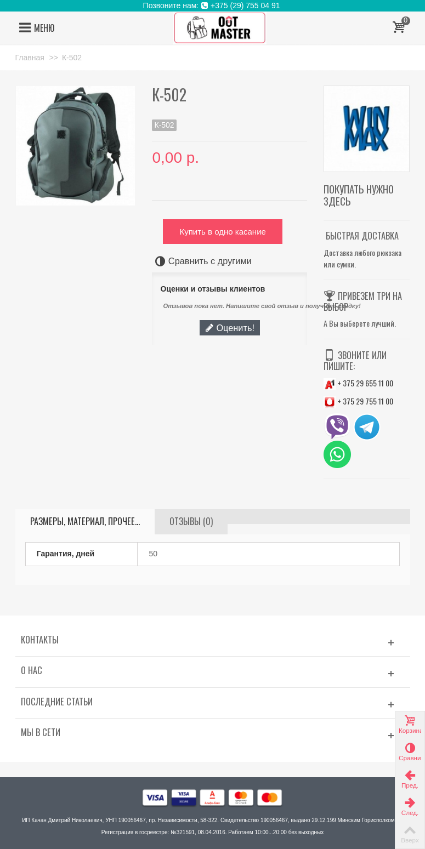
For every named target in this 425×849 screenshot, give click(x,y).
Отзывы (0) (191, 521)
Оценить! (229, 328)
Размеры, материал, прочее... (85, 521)
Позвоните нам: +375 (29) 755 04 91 (212, 5)
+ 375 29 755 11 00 (358, 401)
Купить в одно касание (222, 231)
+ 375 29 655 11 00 (358, 383)
